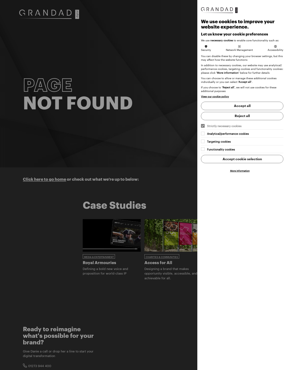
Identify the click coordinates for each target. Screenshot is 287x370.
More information (240, 170)
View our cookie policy (215, 96)
